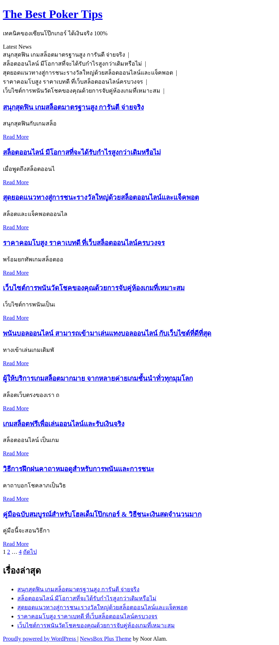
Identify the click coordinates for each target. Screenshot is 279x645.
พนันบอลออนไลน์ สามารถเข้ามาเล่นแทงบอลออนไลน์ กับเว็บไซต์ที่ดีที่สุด (107, 333)
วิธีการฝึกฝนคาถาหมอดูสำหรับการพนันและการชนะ (78, 469)
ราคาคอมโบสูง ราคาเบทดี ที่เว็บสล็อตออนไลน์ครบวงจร (84, 243)
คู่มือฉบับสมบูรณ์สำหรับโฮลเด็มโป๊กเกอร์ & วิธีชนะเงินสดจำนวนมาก (102, 514)
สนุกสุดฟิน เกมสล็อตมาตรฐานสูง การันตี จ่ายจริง (73, 107)
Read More (16, 137)
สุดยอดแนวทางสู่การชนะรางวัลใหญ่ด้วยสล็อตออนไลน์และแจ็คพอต (101, 197)
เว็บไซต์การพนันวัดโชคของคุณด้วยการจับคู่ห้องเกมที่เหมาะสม (94, 288)
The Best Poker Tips (53, 14)
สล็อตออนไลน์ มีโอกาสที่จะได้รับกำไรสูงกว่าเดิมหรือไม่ (82, 152)
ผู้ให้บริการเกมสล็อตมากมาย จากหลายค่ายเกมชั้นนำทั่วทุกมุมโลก (98, 378)
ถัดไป (30, 552)
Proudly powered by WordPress (40, 639)
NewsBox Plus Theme (106, 639)
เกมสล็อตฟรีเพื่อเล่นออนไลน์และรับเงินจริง (63, 424)
